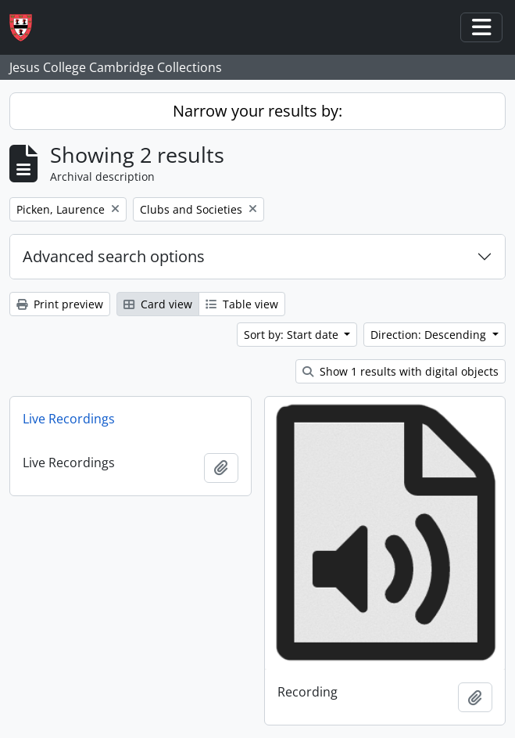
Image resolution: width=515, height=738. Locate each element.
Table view (242, 304)
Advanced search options (114, 256)
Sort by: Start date (293, 334)
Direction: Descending (429, 334)
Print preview (59, 304)
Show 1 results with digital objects (400, 371)
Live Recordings (69, 418)
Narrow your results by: (257, 110)
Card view (157, 304)
